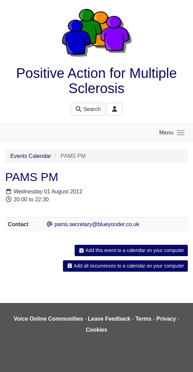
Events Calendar (30, 156)
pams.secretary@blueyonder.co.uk (96, 224)
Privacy (166, 319)
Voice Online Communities (48, 319)
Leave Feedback (109, 319)
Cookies (96, 330)
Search (88, 109)
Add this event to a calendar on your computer (131, 250)
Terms (143, 319)
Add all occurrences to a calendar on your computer (125, 266)
